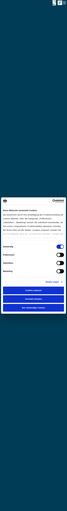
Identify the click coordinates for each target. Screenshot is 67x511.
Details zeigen (52, 282)
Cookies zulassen (33, 290)
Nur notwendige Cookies (33, 308)
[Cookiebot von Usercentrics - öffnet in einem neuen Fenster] (52, 201)
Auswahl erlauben (33, 299)
